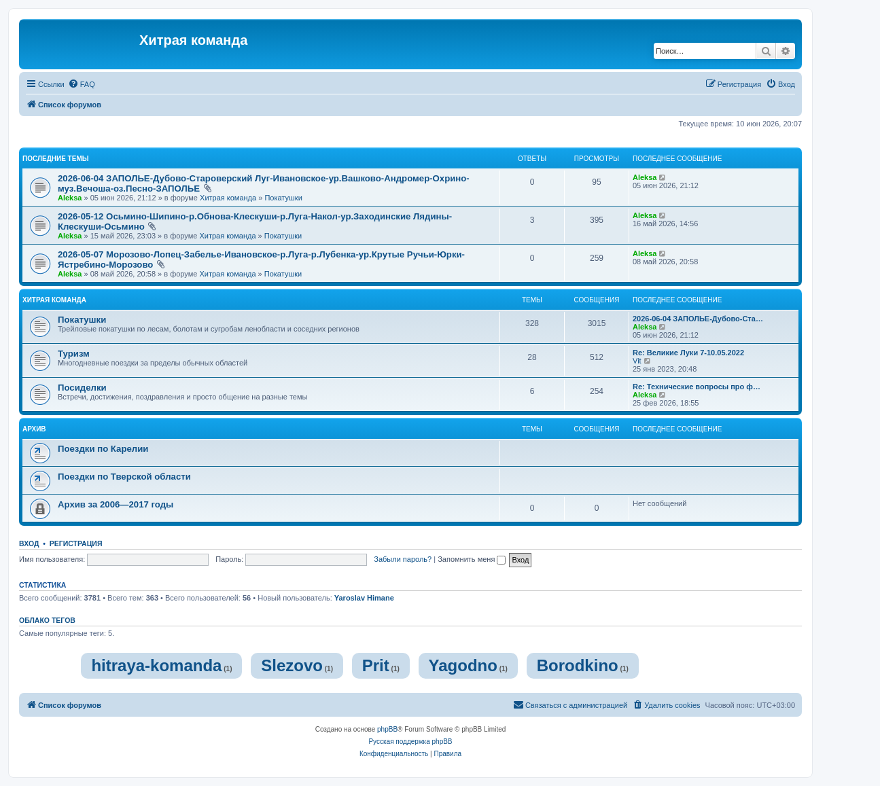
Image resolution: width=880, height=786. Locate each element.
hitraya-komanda (156, 665)
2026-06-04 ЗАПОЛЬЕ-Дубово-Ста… (698, 319)
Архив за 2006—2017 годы (115, 504)
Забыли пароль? (403, 559)
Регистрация (76, 543)
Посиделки (82, 387)
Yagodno (463, 665)
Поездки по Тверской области (124, 476)
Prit (375, 665)
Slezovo (292, 665)
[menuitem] (81, 84)
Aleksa (70, 198)
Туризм (74, 354)
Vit (637, 361)
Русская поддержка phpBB (410, 741)
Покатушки (283, 198)
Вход (29, 543)
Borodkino (577, 665)
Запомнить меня (472, 559)
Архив (34, 429)
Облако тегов (47, 620)
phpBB (387, 729)
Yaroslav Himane (364, 598)
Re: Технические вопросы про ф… (696, 386)
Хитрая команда (228, 198)
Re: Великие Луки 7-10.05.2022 (688, 353)
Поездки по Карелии (103, 449)
